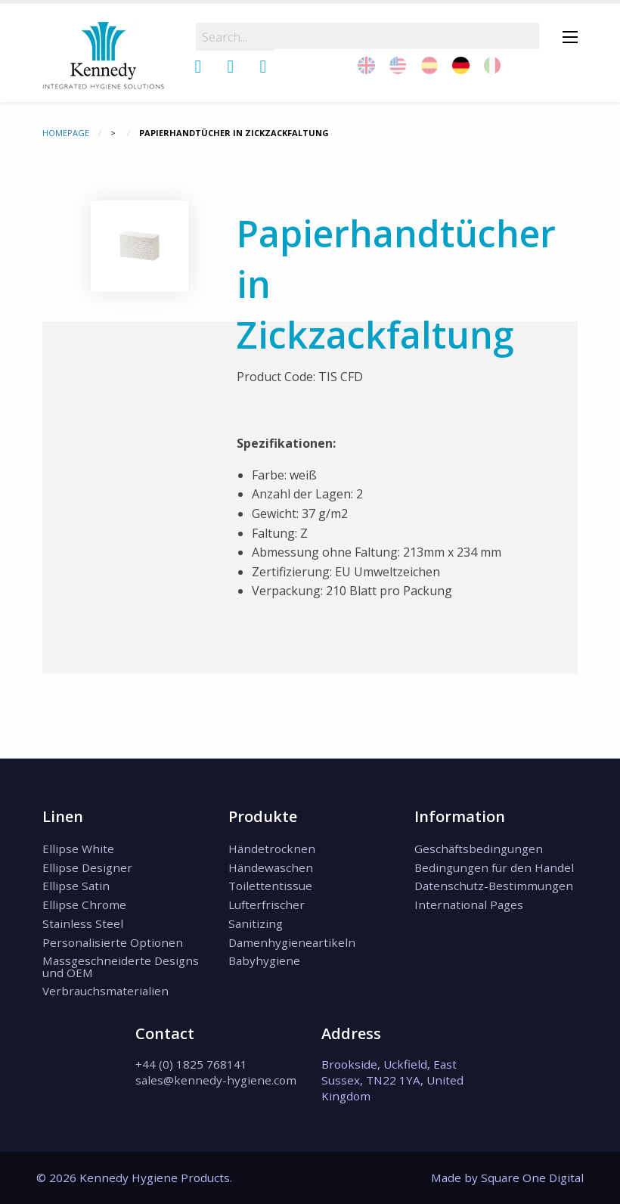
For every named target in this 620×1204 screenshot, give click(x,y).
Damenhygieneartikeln (291, 942)
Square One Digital (532, 1177)
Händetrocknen (271, 848)
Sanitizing (255, 923)
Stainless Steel (82, 923)
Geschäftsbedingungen (478, 848)
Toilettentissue (270, 885)
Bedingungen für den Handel (494, 867)
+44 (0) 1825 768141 (191, 1064)
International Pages (468, 904)
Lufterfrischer (266, 904)
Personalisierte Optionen (112, 942)
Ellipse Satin (76, 885)
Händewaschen (270, 867)
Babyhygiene (264, 960)
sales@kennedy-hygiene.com (215, 1080)
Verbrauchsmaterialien (105, 990)
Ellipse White (78, 848)
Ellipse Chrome (84, 904)
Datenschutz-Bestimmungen (493, 885)
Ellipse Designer (87, 867)
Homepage (65, 132)
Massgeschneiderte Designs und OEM (120, 966)
